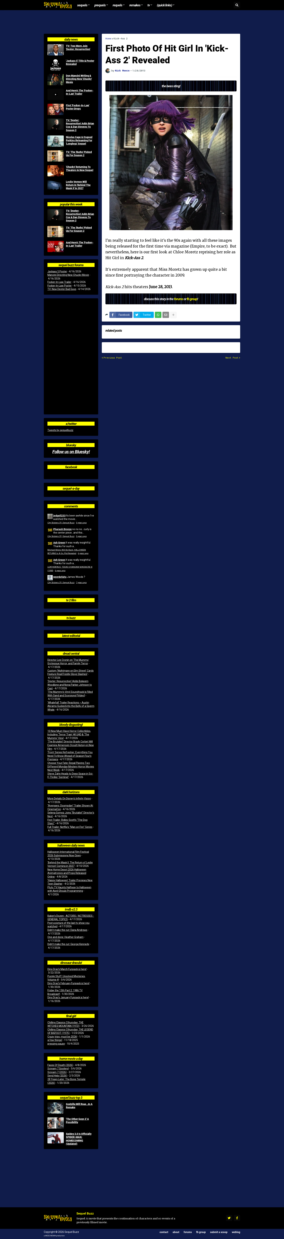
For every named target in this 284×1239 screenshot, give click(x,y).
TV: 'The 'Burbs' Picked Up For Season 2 (79, 153)
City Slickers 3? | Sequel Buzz (60, 523)
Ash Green (59, 542)
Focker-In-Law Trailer (59, 282)
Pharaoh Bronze (62, 529)
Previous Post (113, 358)
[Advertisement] (142, 22)
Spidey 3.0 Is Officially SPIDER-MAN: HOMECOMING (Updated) (78, 1138)
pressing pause (56, 1043)
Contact (164, 1232)
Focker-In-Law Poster (59, 285)
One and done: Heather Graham (65, 937)
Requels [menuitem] (117, 5)
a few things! (54, 1040)
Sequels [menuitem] (82, 5)
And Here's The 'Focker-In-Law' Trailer (79, 92)
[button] (237, 5)
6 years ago (83, 553)
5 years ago (81, 523)
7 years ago (81, 582)
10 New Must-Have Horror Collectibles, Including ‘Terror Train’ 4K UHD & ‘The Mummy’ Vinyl (69, 735)
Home (108, 38)
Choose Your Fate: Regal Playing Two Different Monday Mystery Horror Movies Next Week (70, 766)
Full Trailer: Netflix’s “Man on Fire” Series (69, 827)
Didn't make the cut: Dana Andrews (67, 930)
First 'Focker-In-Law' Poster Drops (77, 107)
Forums (188, 1232)
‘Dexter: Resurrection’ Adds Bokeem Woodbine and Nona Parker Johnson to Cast (69, 685)
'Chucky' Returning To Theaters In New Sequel (79, 168)
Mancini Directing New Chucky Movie (68, 274)
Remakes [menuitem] (134, 5)
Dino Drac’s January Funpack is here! (68, 997)
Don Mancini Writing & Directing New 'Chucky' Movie (79, 79)
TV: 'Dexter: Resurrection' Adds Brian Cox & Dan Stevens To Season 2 (80, 125)
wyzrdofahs (59, 577)
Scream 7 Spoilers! (58, 1068)
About (176, 1232)
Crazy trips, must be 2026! (62, 1036)
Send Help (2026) (57, 1075)
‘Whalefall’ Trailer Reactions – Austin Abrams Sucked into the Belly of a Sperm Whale (70, 706)
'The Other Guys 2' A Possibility (77, 1120)
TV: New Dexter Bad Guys (61, 289)
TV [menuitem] (148, 5)
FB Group (201, 1232)
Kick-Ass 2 (121, 38)
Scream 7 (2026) (57, 1072)
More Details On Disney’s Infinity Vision (69, 798)
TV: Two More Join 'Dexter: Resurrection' (78, 47)
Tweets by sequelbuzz (60, 430)
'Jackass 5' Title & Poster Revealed (80, 62)
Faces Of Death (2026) (60, 1065)
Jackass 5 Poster (57, 271)
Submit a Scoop (218, 1232)
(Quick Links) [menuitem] (164, 5)
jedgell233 (59, 515)
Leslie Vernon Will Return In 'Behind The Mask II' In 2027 (78, 185)
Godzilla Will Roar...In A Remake (79, 1105)
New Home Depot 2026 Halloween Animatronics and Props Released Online (66, 873)
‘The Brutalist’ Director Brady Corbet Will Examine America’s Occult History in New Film (70, 745)
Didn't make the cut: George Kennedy (68, 944)
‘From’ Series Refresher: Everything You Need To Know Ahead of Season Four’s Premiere (70, 756)
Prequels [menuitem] (100, 5)
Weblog (236, 1232)
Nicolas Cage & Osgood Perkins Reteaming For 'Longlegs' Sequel (79, 140)
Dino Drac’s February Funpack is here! (68, 983)
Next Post (231, 358)
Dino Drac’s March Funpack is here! (67, 969)
